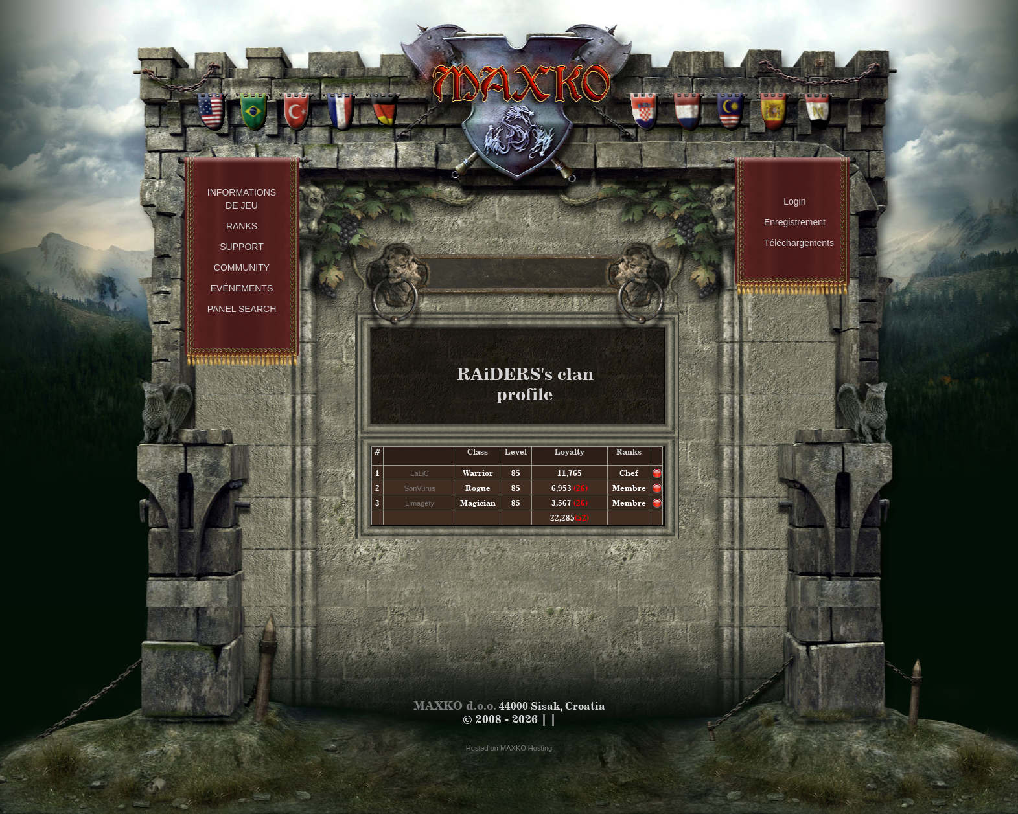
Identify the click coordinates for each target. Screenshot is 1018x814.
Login (794, 201)
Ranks (241, 226)
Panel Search (242, 309)
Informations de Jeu (241, 198)
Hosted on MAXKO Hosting (509, 748)
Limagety (419, 503)
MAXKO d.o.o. (454, 705)
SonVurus (419, 488)
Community (242, 267)
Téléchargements (798, 243)
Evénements (242, 288)
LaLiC (419, 473)
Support (241, 247)
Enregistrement (795, 222)
